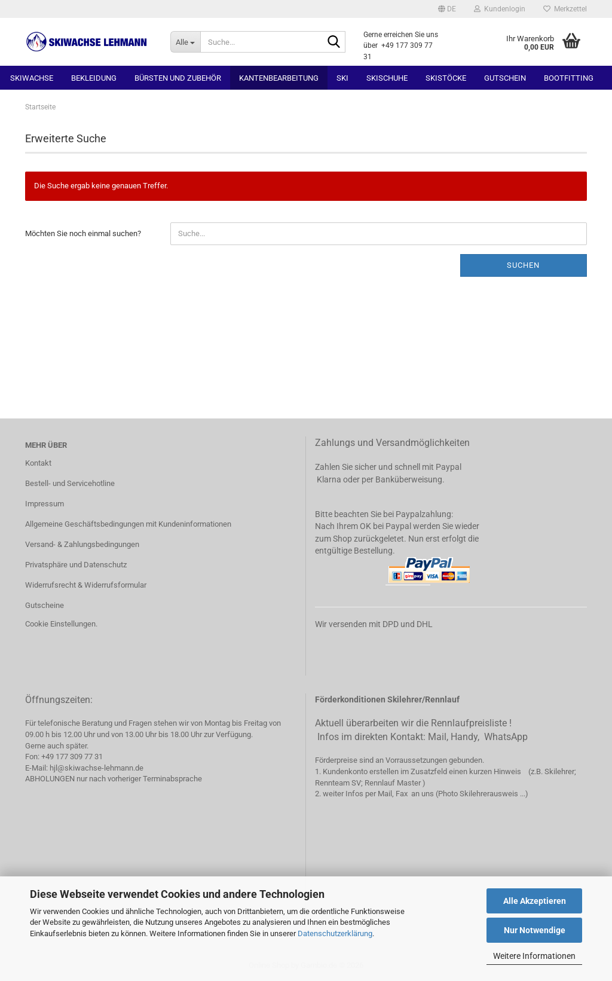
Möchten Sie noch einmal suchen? (83, 233)
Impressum (44, 503)
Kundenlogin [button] (499, 9)
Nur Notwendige (534, 930)
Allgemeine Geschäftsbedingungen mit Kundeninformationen (128, 523)
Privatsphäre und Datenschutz (76, 564)
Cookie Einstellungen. (61, 623)
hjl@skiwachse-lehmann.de (96, 767)
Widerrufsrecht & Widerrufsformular (85, 584)
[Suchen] (334, 42)
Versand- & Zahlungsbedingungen (82, 544)
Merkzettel (565, 9)
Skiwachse (31, 78)
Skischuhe (387, 78)
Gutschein (505, 78)
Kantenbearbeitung (279, 78)
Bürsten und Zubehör (177, 78)
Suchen (523, 265)
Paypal (448, 467)
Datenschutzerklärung (335, 933)
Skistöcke (446, 78)
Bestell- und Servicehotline (70, 483)
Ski (342, 78)
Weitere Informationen (534, 956)
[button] (447, 9)
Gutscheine (44, 605)
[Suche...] (185, 42)
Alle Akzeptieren (534, 901)
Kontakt (38, 463)
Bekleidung (94, 78)
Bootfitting (568, 78)
